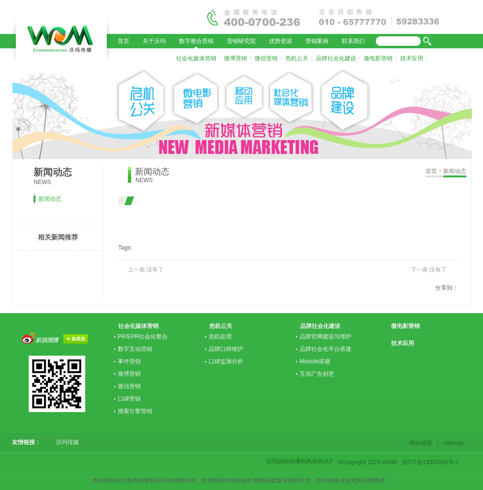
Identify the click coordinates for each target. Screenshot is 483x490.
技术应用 (411, 58)
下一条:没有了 (429, 269)
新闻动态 (454, 171)
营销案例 (316, 41)
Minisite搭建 (315, 361)
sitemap (452, 443)
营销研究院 (241, 41)
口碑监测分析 (226, 361)
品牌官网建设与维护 (325, 336)
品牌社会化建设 (336, 58)
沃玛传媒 (64, 442)
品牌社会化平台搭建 (325, 349)
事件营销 (129, 361)
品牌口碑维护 (226, 349)
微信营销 (266, 58)
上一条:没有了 (146, 269)
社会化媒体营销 (196, 58)
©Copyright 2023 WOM (367, 462)
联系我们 (353, 41)
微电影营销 (378, 58)
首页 (123, 41)
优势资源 (280, 41)
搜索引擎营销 (135, 411)
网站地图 (422, 443)
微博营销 (235, 58)
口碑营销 (129, 398)
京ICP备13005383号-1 (430, 462)
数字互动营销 (135, 349)
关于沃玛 (154, 41)
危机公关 (296, 58)
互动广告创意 (317, 373)
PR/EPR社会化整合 (143, 336)
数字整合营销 (196, 41)
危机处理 (220, 336)
